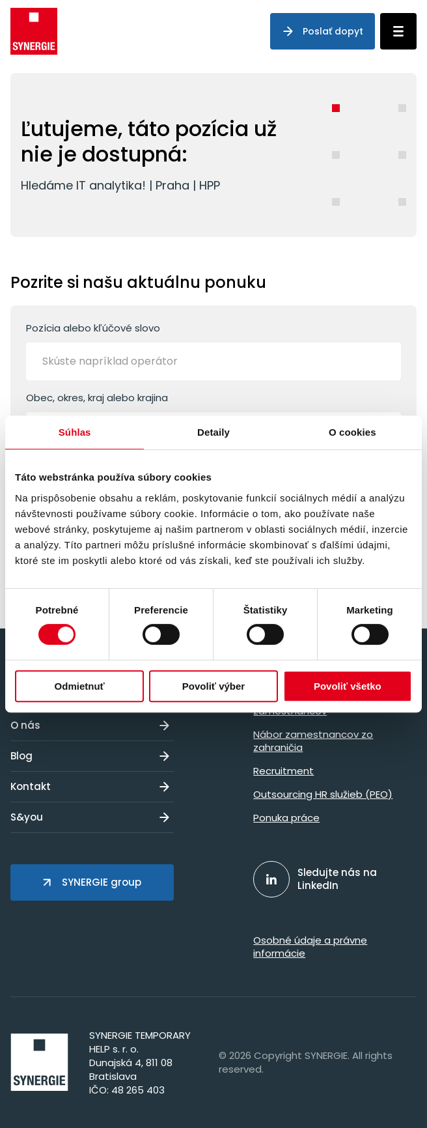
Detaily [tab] (213, 432)
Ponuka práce (286, 818)
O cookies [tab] (352, 432)
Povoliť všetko (347, 686)
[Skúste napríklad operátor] (127, 361)
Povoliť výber (213, 686)
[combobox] (213, 361)
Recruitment (283, 771)
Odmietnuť (80, 686)
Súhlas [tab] (75, 432)
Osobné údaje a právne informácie (310, 946)
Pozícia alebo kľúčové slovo (213, 350)
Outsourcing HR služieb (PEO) (323, 794)
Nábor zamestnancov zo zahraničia (313, 740)
